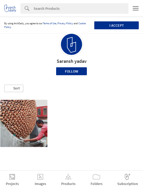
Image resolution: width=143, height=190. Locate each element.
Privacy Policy (65, 23)
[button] (13, 88)
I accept (116, 25)
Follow (71, 71)
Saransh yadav (72, 61)
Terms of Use (49, 23)
